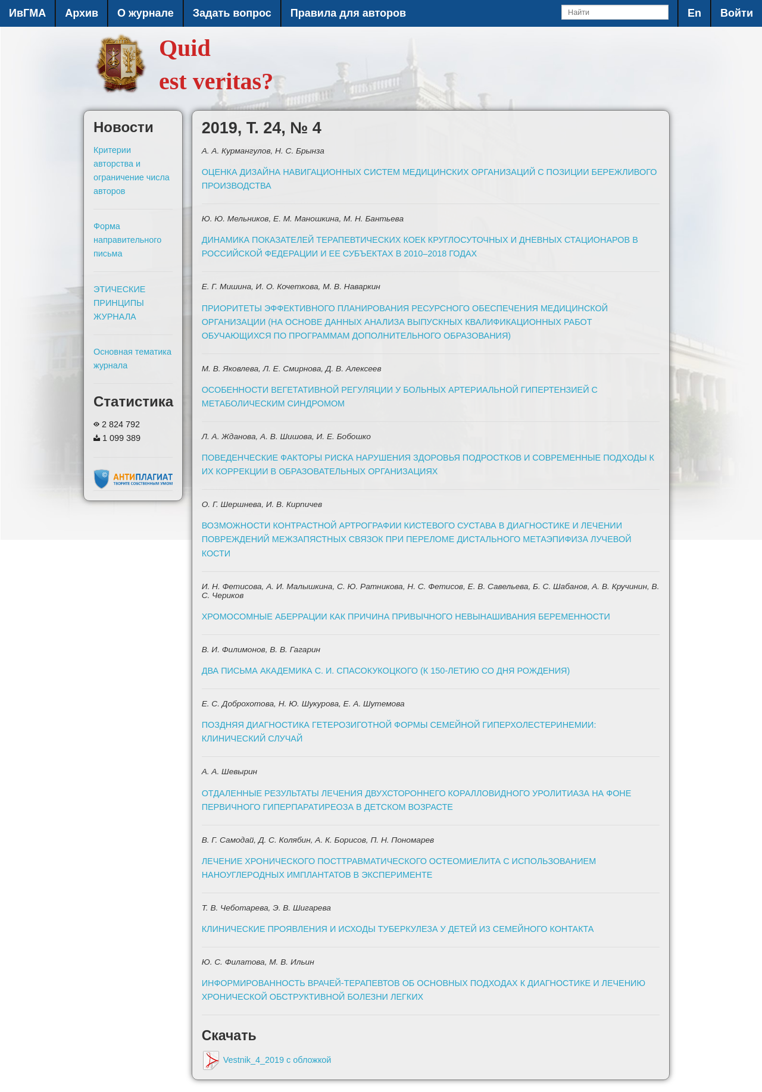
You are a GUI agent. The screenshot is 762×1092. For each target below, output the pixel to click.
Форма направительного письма (127, 239)
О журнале (145, 13)
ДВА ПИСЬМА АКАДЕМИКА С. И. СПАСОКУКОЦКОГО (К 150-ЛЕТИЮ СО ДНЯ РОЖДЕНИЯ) (386, 670)
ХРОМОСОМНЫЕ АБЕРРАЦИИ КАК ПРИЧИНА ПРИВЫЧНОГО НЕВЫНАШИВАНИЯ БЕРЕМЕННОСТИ (406, 616)
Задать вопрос (232, 13)
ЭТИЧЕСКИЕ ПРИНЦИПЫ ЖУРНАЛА (119, 302)
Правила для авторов (348, 13)
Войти (736, 13)
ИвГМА (27, 13)
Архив (81, 13)
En (694, 13)
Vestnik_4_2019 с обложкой (267, 1060)
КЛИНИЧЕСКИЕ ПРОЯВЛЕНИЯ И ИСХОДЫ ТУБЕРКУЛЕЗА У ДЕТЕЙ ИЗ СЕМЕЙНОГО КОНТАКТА (398, 929)
